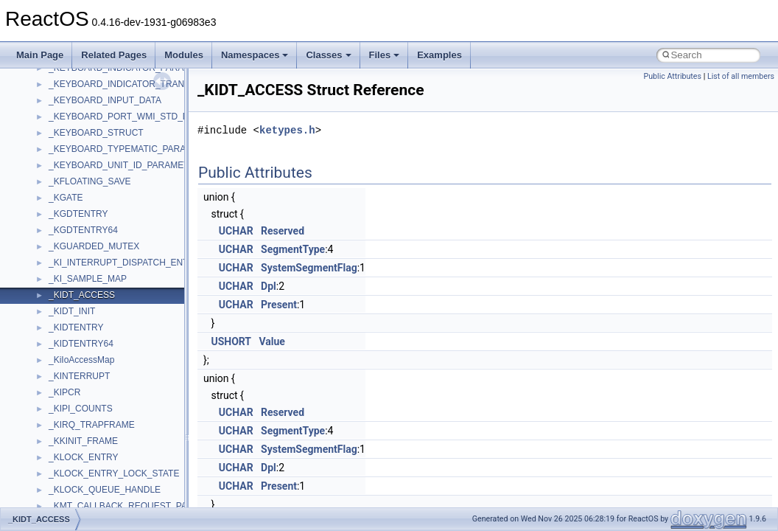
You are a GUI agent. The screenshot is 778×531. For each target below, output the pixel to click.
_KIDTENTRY (76, 327)
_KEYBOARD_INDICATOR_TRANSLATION (135, 84)
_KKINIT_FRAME (83, 441)
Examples (439, 54)
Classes (328, 54)
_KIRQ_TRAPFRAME (92, 425)
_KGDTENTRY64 (83, 230)
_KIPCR (64, 392)
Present (279, 304)
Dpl (268, 286)
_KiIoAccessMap (81, 360)
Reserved (282, 231)
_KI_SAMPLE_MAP (88, 279)
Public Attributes (672, 76)
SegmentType (293, 249)
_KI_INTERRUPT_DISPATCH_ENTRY (124, 262)
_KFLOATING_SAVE (90, 181)
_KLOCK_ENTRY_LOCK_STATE (114, 473)
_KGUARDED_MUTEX (94, 246)
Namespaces (255, 54)
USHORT (231, 341)
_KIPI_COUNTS (81, 408)
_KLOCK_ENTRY (83, 457)
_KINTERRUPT (79, 376)
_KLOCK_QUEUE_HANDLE (105, 490)
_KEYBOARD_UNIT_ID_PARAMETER (125, 165)
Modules (183, 54)
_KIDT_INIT (72, 311)
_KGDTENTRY (78, 214)
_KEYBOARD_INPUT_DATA (105, 100)
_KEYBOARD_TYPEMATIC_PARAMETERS (135, 149)
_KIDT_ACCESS (82, 295)
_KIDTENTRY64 (81, 344)
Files (384, 54)
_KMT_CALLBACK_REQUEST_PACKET (130, 506)
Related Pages (114, 54)
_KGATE (66, 197)
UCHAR (236, 231)
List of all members (740, 76)
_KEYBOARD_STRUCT (96, 133)
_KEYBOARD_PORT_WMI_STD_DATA (127, 116)
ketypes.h (287, 130)
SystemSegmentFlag (309, 268)
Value (271, 341)
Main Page (39, 54)
